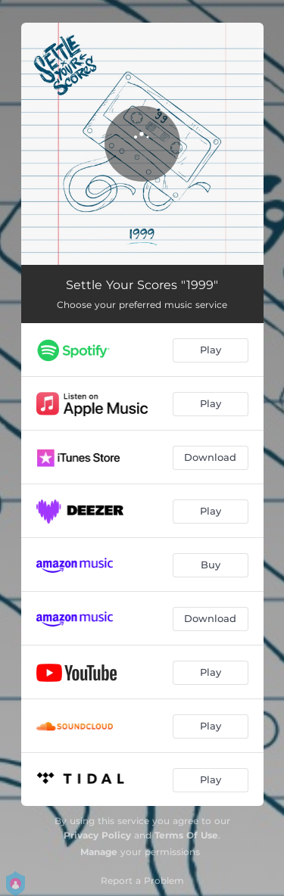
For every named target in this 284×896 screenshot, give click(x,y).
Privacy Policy (97, 835)
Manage (98, 851)
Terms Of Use (186, 835)
